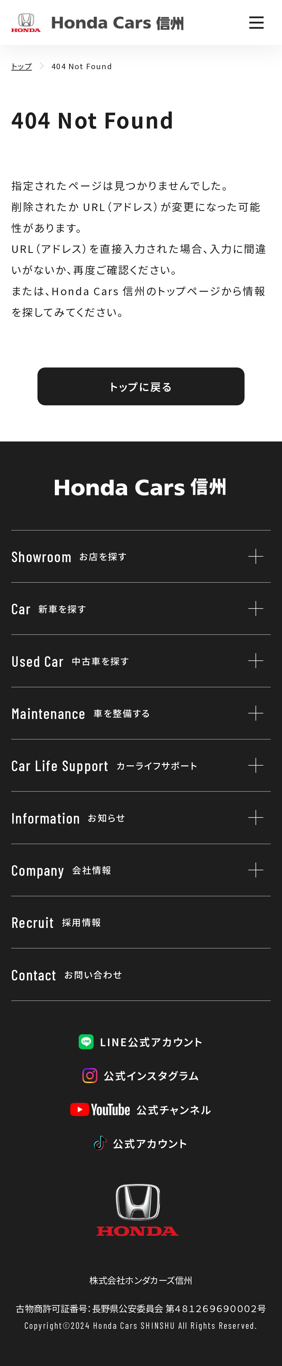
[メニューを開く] (256, 22)
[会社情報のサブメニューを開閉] (252, 870)
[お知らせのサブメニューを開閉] (252, 817)
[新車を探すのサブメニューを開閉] (252, 608)
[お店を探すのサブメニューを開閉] (252, 556)
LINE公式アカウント (151, 1041)
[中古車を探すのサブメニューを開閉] (252, 661)
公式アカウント (150, 1143)
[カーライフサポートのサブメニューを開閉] (252, 765)
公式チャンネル (174, 1109)
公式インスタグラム (152, 1075)
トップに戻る (141, 386)
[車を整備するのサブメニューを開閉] (252, 713)
